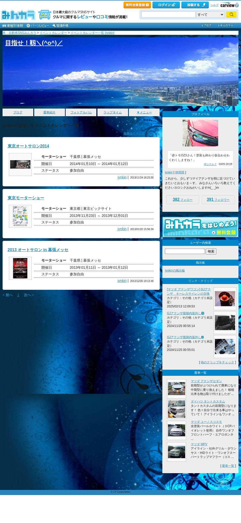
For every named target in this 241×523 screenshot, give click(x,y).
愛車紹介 (49, 112)
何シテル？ (210, 164)
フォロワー (218, 199)
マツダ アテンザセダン (206, 381)
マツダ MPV (199, 444)
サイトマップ (217, 478)
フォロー (183, 199)
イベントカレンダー (53, 33)
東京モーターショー (26, 198)
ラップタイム (113, 112)
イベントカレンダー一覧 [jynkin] (92, 33)
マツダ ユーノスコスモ (206, 422)
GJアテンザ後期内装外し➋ (185, 337)
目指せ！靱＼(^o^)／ (34, 42)
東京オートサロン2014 (28, 146)
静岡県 (179, 172)
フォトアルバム (81, 112)
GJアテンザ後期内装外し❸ (185, 313)
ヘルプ (214, 4)
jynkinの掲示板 (175, 270)
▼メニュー (144, 112)
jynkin (122, 177)
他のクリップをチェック (217, 362)
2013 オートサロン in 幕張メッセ (38, 250)
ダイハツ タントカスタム (208, 401)
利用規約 (195, 478)
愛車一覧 (228, 466)
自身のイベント (134, 133)
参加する (154, 133)
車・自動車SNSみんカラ (19, 33)
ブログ (17, 112)
